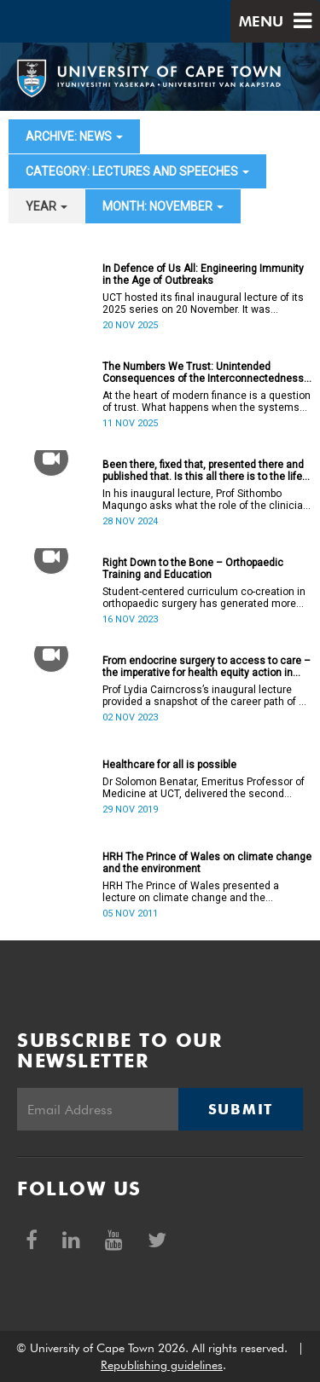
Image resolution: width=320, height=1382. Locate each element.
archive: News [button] (74, 136)
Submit (240, 1109)
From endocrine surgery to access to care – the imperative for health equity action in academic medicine (206, 667)
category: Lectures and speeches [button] (137, 171)
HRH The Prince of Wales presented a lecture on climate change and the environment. (190, 892)
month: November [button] (163, 206)
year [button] (46, 206)
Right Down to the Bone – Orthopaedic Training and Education (192, 569)
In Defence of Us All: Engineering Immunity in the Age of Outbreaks (203, 274)
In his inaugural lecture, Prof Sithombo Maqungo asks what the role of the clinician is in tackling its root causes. (205, 500)
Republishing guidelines (162, 1365)
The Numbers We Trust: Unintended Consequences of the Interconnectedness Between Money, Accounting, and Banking (203, 373)
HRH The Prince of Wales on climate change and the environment (206, 863)
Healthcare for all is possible (169, 765)
